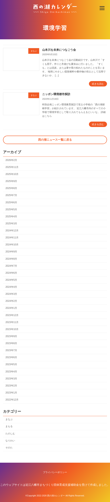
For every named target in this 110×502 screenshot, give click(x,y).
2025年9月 (11, 181)
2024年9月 (11, 251)
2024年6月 (11, 272)
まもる (9, 426)
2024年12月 (11, 230)
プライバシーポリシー (55, 472)
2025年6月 (11, 202)
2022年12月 (11, 399)
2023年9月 (11, 336)
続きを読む (98, 83)
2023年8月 (11, 343)
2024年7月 (11, 265)
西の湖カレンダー (56, 495)
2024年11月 (11, 237)
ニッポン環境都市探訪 (56, 94)
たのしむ (10, 433)
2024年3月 (11, 294)
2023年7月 (11, 350)
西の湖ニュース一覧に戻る (55, 139)
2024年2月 (11, 301)
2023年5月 (11, 364)
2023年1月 (11, 392)
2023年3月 (11, 378)
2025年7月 (11, 195)
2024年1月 (11, 308)
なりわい (10, 440)
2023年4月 (11, 371)
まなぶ (9, 419)
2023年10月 (11, 329)
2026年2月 (11, 160)
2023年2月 (11, 385)
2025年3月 (11, 223)
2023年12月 (11, 315)
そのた (9, 447)
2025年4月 (11, 216)
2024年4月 (11, 287)
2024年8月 (11, 258)
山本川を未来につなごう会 (59, 49)
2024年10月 (11, 244)
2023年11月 (11, 322)
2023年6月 (11, 357)
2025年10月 (11, 174)
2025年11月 (11, 167)
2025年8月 (11, 188)
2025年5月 (11, 209)
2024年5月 (11, 279)
